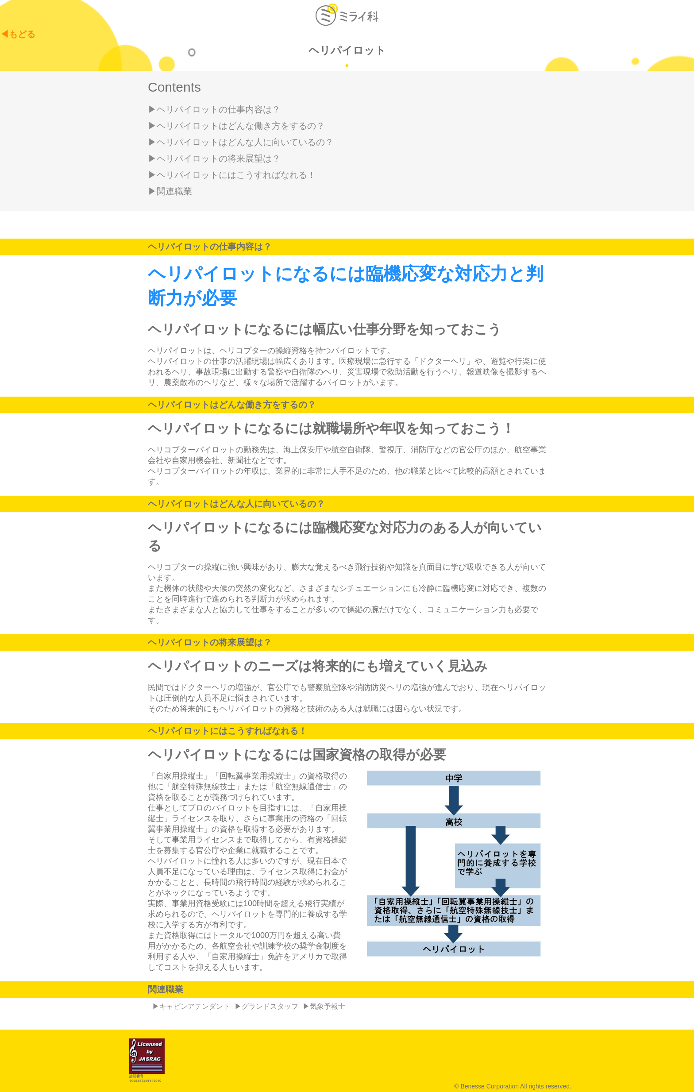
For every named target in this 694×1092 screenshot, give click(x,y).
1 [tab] (347, 64)
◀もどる (17, 34)
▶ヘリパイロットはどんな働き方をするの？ (236, 126)
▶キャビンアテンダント (191, 1006)
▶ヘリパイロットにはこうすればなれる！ (232, 175)
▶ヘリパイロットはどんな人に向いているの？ (241, 142)
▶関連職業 (170, 191)
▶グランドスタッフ (266, 1006)
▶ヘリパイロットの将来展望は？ (214, 158)
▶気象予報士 (324, 1006)
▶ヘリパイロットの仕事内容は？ (214, 109)
